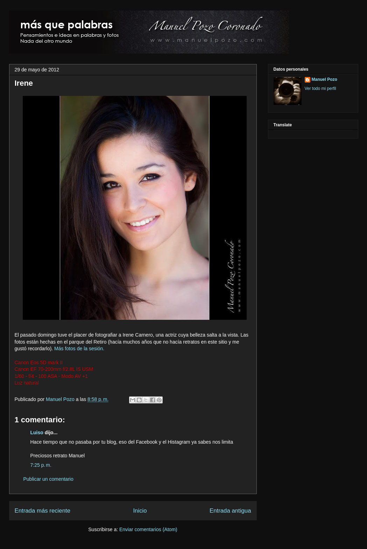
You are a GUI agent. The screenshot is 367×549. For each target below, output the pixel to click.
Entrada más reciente (43, 510)
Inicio (140, 510)
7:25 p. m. (40, 465)
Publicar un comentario (48, 479)
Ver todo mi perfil (320, 88)
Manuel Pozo (61, 399)
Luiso (36, 432)
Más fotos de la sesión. (79, 348)
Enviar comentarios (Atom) (148, 529)
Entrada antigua (230, 510)
